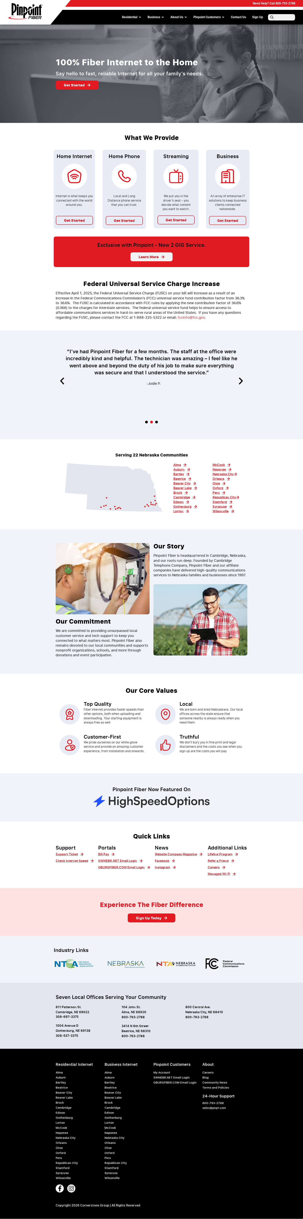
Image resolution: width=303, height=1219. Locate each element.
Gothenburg (64, 1118)
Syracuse (62, 1173)
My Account (161, 1072)
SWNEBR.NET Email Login (171, 1077)
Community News (214, 1083)
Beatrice (62, 1088)
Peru (59, 1158)
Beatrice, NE (131, 1031)
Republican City (67, 1163)
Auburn (61, 1077)
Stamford (63, 1168)
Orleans (61, 1143)
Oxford (61, 1153)
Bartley (61, 1083)
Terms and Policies (215, 1088)
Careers (208, 1072)
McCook (61, 1128)
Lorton (60, 1123)
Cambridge (63, 1108)
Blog (205, 1077)
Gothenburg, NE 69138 (73, 1031)
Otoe (59, 1148)
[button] (62, 381)
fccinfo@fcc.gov (191, 317)
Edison (60, 1113)
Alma (59, 1072)
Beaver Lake (64, 1098)
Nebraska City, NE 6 (200, 1012)
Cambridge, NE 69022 (72, 1012)
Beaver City (64, 1093)
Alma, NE (128, 1012)
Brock (60, 1103)
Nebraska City (66, 1138)
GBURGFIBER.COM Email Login (175, 1083)
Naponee (62, 1133)
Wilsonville (63, 1178)
